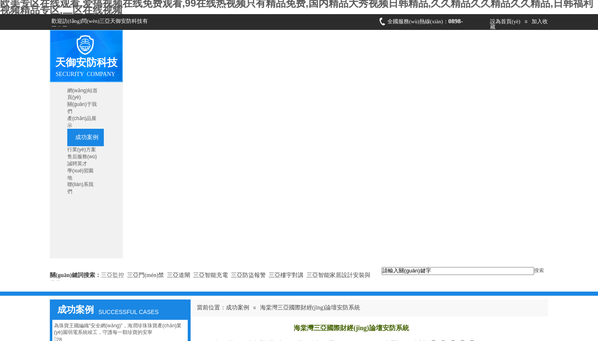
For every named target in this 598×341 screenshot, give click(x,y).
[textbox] (458, 271)
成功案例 (237, 307)
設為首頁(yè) (505, 21)
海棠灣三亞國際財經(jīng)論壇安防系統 (310, 307)
